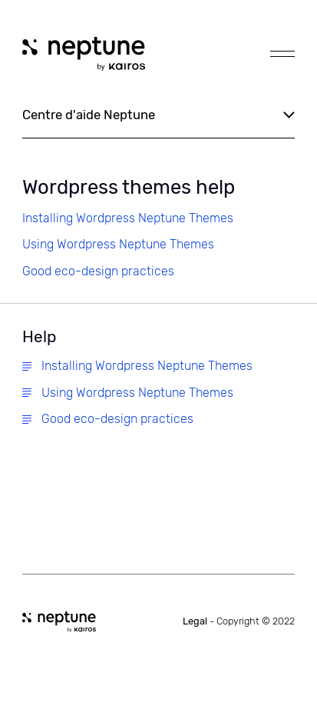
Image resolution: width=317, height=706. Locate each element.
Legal (239, 621)
